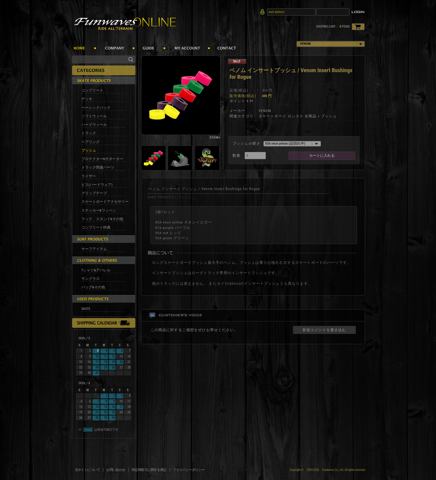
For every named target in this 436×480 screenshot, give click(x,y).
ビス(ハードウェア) (97, 185)
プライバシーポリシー (189, 470)
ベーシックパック (96, 108)
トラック (88, 133)
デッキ (86, 99)
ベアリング (90, 142)
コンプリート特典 (96, 227)
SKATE (86, 309)
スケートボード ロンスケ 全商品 (288, 116)
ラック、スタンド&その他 (102, 219)
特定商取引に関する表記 (149, 470)
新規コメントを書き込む (324, 330)
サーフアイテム (94, 249)
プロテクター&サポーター (102, 159)
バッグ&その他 (93, 287)
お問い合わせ (115, 470)
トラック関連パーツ (97, 167)
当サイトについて (87, 470)
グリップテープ (94, 193)
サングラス (90, 279)
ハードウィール (94, 125)
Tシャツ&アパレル (96, 270)
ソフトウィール (94, 116)
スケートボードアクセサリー (105, 202)
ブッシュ (88, 150)
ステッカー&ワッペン (98, 210)
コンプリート (92, 90)
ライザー (88, 176)
